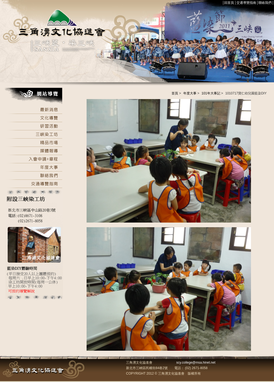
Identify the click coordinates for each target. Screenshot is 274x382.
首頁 (175, 93)
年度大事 (189, 93)
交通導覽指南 (246, 3)
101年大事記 (211, 93)
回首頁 (229, 3)
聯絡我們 (265, 3)
